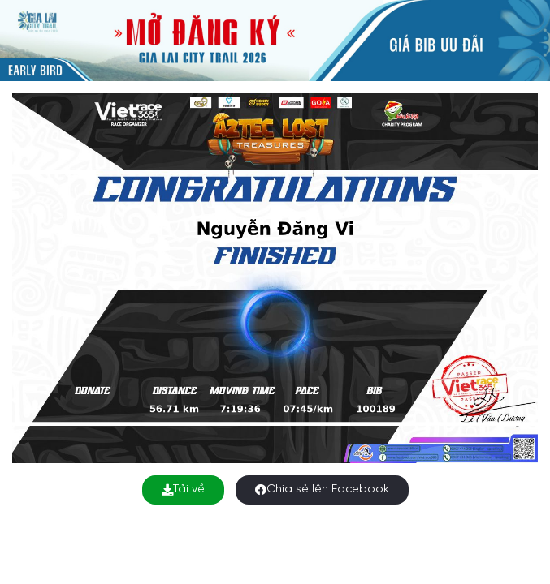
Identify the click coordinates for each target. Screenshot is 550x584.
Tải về (183, 489)
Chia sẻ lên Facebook (322, 489)
